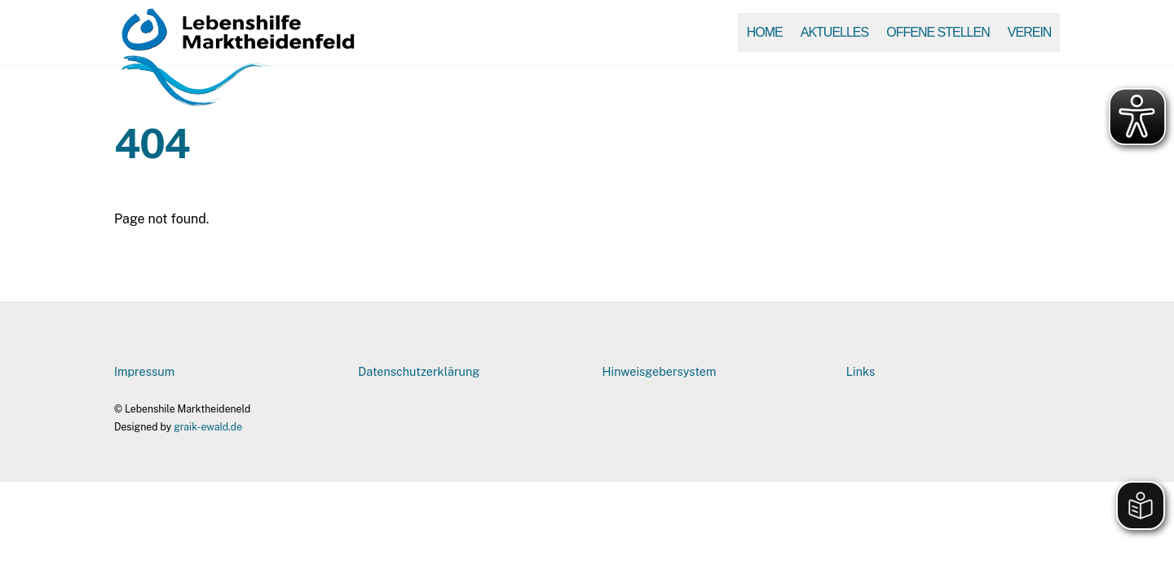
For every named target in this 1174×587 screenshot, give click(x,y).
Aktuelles (834, 32)
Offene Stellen (937, 32)
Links (860, 371)
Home (765, 32)
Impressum (144, 371)
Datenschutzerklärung (418, 371)
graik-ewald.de (208, 427)
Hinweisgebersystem (659, 371)
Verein (1030, 32)
